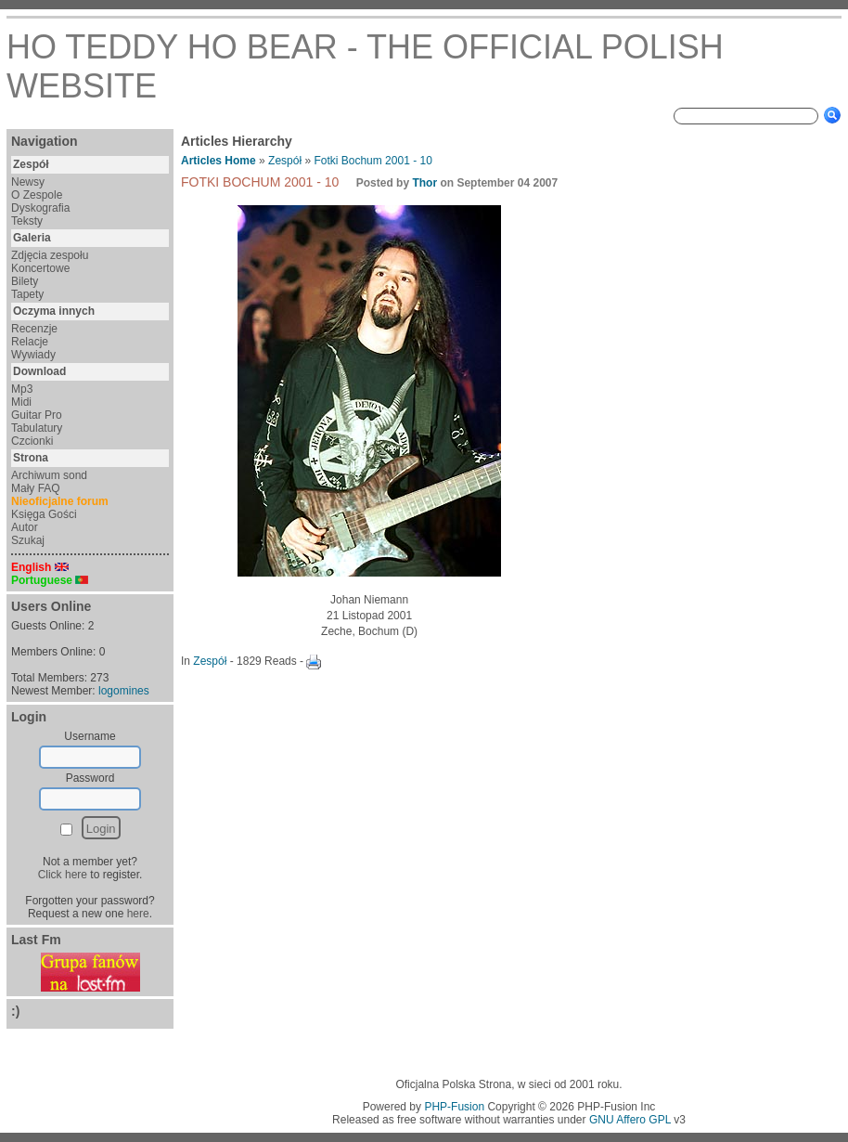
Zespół (285, 160)
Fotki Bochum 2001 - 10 (372, 160)
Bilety (24, 281)
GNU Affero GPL (630, 1119)
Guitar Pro (36, 415)
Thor (424, 182)
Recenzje (34, 328)
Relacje (29, 341)
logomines (123, 690)
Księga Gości (44, 514)
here (138, 913)
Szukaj (28, 540)
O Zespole (36, 194)
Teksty (27, 220)
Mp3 (21, 389)
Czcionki (32, 441)
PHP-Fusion (454, 1106)
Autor (24, 527)
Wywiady (33, 354)
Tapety (27, 294)
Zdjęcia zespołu (49, 255)
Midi (21, 402)
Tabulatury (36, 428)
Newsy (28, 181)
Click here (62, 874)
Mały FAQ (35, 488)
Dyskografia (40, 207)
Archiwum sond (49, 475)
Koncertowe (40, 268)
